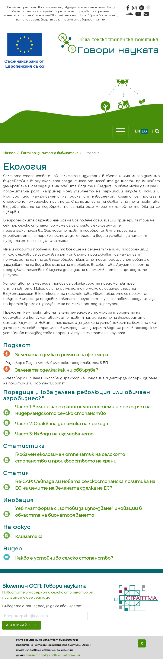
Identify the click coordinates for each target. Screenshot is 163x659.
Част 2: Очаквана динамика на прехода (61, 423)
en (137, 131)
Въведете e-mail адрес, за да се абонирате (41, 606)
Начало (9, 153)
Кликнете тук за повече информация (53, 655)
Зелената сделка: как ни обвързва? (56, 370)
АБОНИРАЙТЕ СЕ (21, 625)
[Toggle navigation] (120, 131)
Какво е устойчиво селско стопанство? (64, 558)
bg (144, 131)
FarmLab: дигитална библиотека (49, 153)
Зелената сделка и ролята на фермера (61, 354)
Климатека (28, 536)
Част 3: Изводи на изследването (54, 433)
